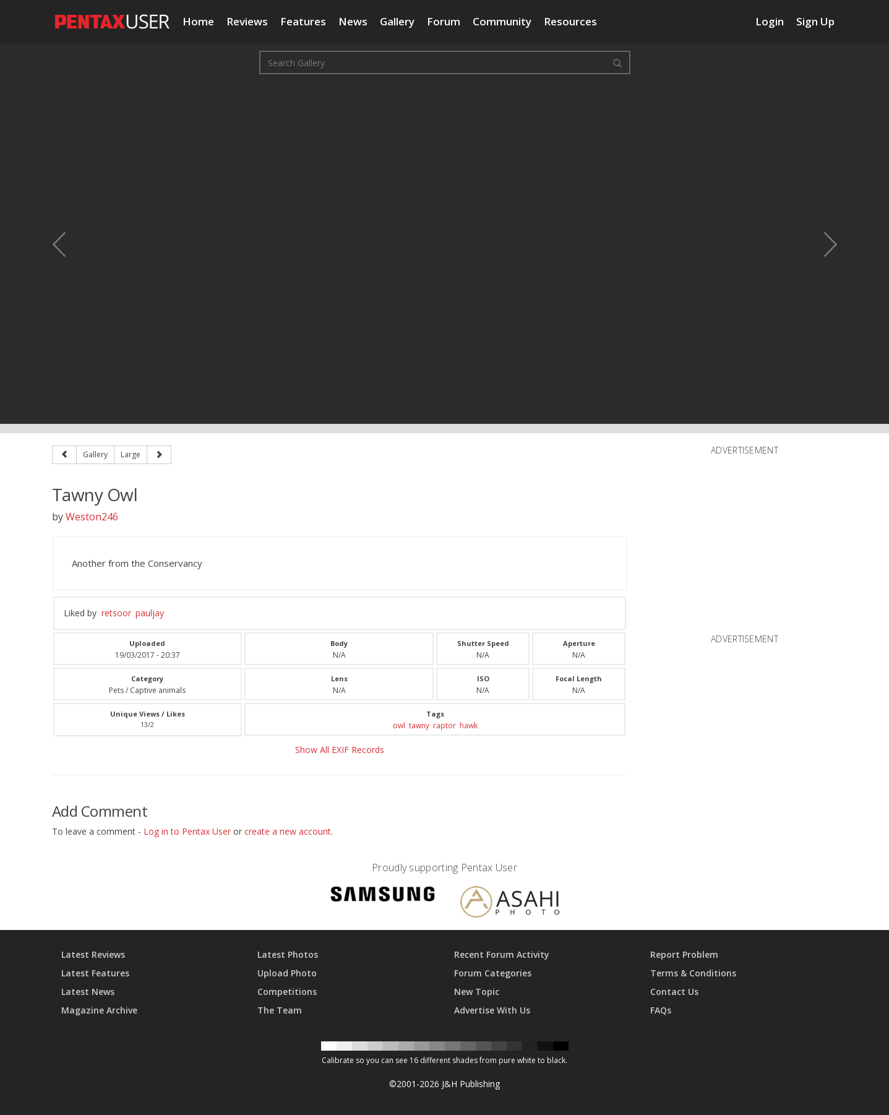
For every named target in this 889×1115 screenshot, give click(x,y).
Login (769, 21)
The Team (279, 1010)
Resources (570, 21)
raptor (444, 725)
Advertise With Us (492, 1010)
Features (303, 21)
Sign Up (815, 21)
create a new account (287, 831)
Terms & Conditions (693, 973)
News (352, 21)
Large (130, 454)
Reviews (247, 21)
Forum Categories (492, 973)
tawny (419, 725)
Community (502, 21)
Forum (443, 21)
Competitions (287, 991)
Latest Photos (287, 954)
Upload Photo (287, 973)
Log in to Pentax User (187, 831)
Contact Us (674, 991)
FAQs (660, 1010)
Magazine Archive (99, 1010)
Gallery (397, 21)
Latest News (87, 991)
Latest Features (95, 973)
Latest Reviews (93, 954)
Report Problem (684, 954)
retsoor (116, 613)
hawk (469, 725)
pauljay (149, 613)
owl (399, 725)
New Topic (476, 991)
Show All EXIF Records (339, 750)
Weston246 (92, 516)
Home (198, 21)
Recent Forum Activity (501, 954)
